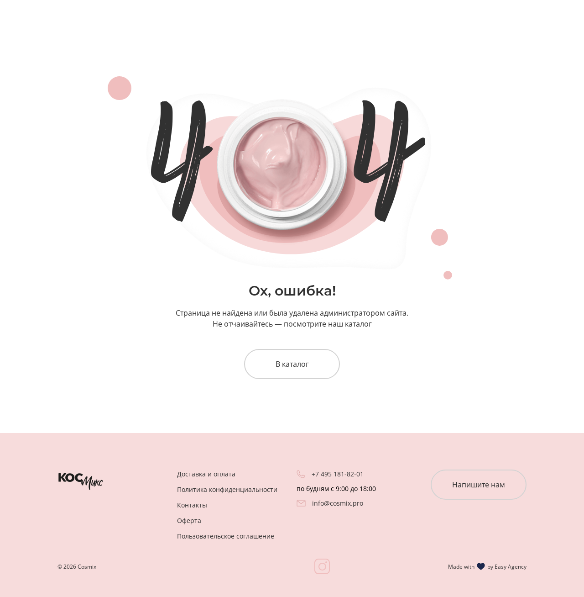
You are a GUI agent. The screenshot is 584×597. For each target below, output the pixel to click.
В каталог (292, 364)
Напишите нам (478, 485)
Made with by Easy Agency (487, 566)
